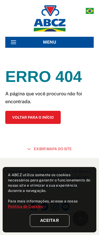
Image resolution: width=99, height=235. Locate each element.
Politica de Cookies (25, 206)
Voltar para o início (33, 117)
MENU (33, 42)
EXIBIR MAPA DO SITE (49, 149)
